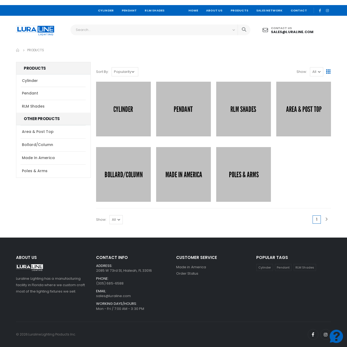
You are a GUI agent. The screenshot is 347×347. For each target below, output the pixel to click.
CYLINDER (106, 10)
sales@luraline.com (292, 32)
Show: (302, 71)
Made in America (38, 157)
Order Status (187, 273)
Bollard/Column (37, 144)
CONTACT (299, 10)
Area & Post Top (38, 131)
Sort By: (102, 71)
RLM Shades (33, 106)
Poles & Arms (35, 171)
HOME (193, 10)
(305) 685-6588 (110, 283)
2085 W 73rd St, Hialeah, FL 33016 (124, 270)
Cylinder (30, 80)
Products (35, 50)
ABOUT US (214, 10)
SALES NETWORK (269, 10)
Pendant (30, 93)
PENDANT (129, 10)
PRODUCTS (240, 10)
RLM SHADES (154, 10)
